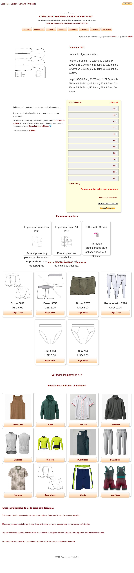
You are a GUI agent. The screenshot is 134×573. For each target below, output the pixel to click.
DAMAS (61, 29)
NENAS (84, 29)
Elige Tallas (17, 313)
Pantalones (115, 460)
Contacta (22, 4)
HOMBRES (73, 29)
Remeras (18, 495)
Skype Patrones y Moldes (40, 126)
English (14, 4)
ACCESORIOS (38, 29)
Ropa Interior (50, 495)
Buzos (50, 425)
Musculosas (82, 460)
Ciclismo (50, 460)
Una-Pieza (115, 495)
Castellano (5, 4)
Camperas (115, 425)
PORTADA (27, 29)
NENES (95, 29)
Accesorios (18, 425)
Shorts (83, 495)
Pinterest (31, 4)
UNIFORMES (107, 29)
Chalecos (18, 460)
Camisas (83, 425)
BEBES (50, 29)
